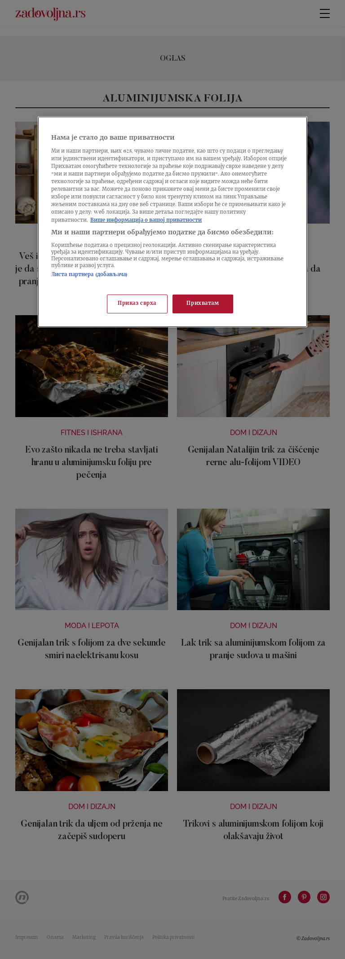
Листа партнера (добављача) (89, 275)
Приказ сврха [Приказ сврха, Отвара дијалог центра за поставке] (137, 303)
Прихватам (202, 303)
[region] (172, 221)
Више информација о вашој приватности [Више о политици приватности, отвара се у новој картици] (146, 220)
